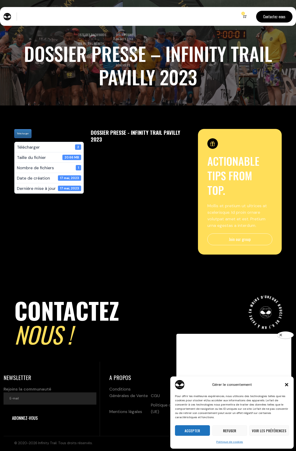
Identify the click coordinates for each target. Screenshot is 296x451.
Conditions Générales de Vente (128, 392)
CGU (155, 395)
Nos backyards (88, 16)
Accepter (192, 430)
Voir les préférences (269, 430)
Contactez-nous (274, 16)
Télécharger (23, 133)
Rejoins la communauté (50, 395)
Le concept (60, 16)
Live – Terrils (33, 16)
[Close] (285, 334)
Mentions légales (125, 411)
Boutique (152, 16)
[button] (286, 384)
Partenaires (177, 16)
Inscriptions (123, 16)
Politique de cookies (229, 442)
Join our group (240, 239)
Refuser (229, 430)
